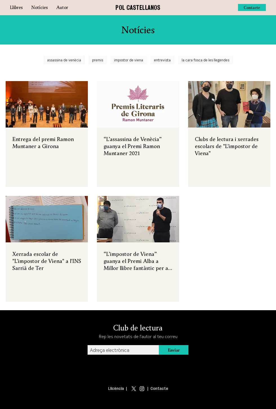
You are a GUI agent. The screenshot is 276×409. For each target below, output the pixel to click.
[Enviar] (173, 350)
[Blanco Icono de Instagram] (142, 389)
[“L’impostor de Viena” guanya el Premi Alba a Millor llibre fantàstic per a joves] (138, 219)
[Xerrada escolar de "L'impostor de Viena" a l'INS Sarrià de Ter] (47, 219)
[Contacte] (252, 7)
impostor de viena (128, 59)
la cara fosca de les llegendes (205, 59)
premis (97, 59)
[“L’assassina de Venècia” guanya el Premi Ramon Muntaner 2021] (138, 104)
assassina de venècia (64, 59)
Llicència (116, 388)
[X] (134, 389)
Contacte (159, 388)
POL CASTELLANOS (138, 7)
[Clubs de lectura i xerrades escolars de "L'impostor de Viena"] (229, 104)
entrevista (162, 59)
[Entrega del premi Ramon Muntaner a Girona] (47, 104)
